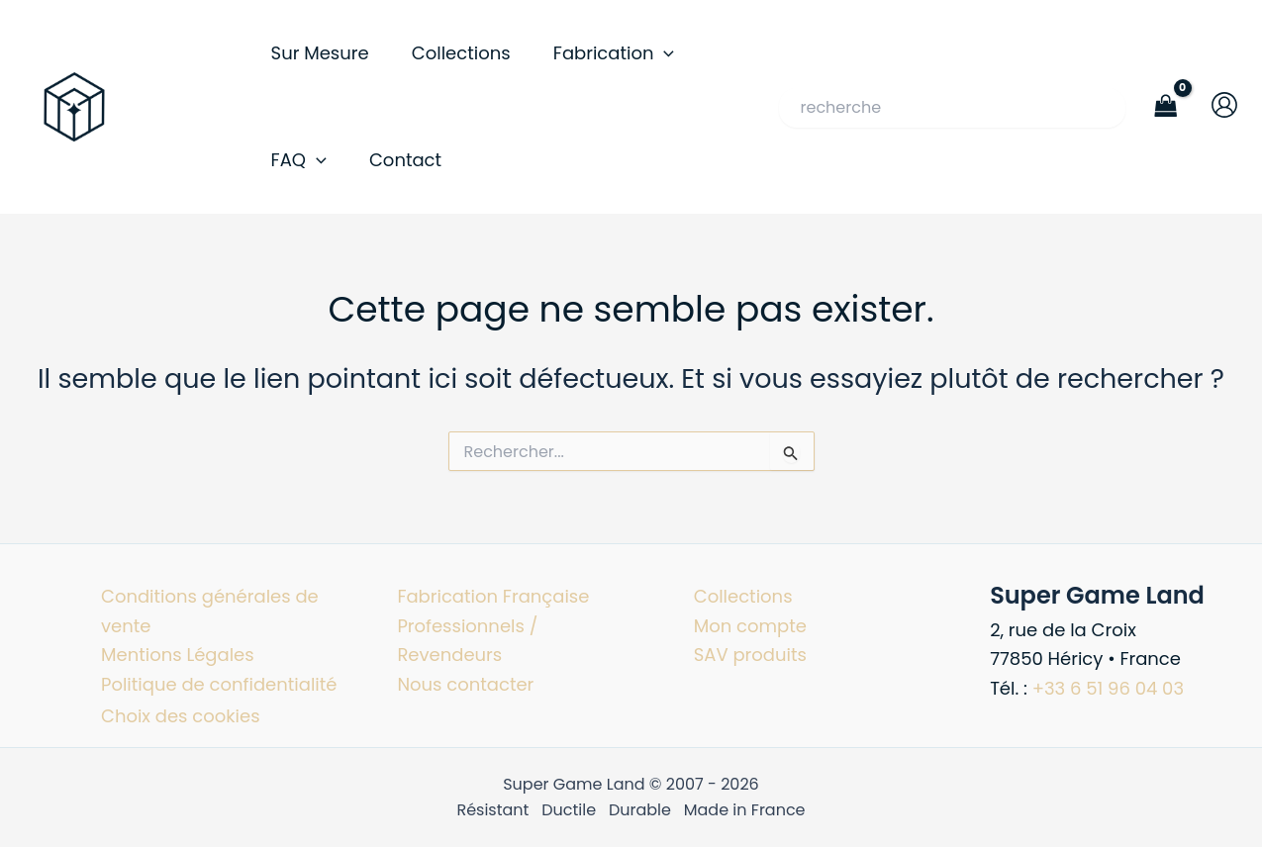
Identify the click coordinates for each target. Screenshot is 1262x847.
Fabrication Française (493, 596)
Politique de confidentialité (219, 684)
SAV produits (750, 654)
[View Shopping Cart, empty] (1166, 106)
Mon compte (750, 625)
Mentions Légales (177, 654)
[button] (663, 53)
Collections (743, 596)
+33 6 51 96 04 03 (1108, 688)
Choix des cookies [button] (180, 716)
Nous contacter (465, 684)
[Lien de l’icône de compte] (1224, 105)
